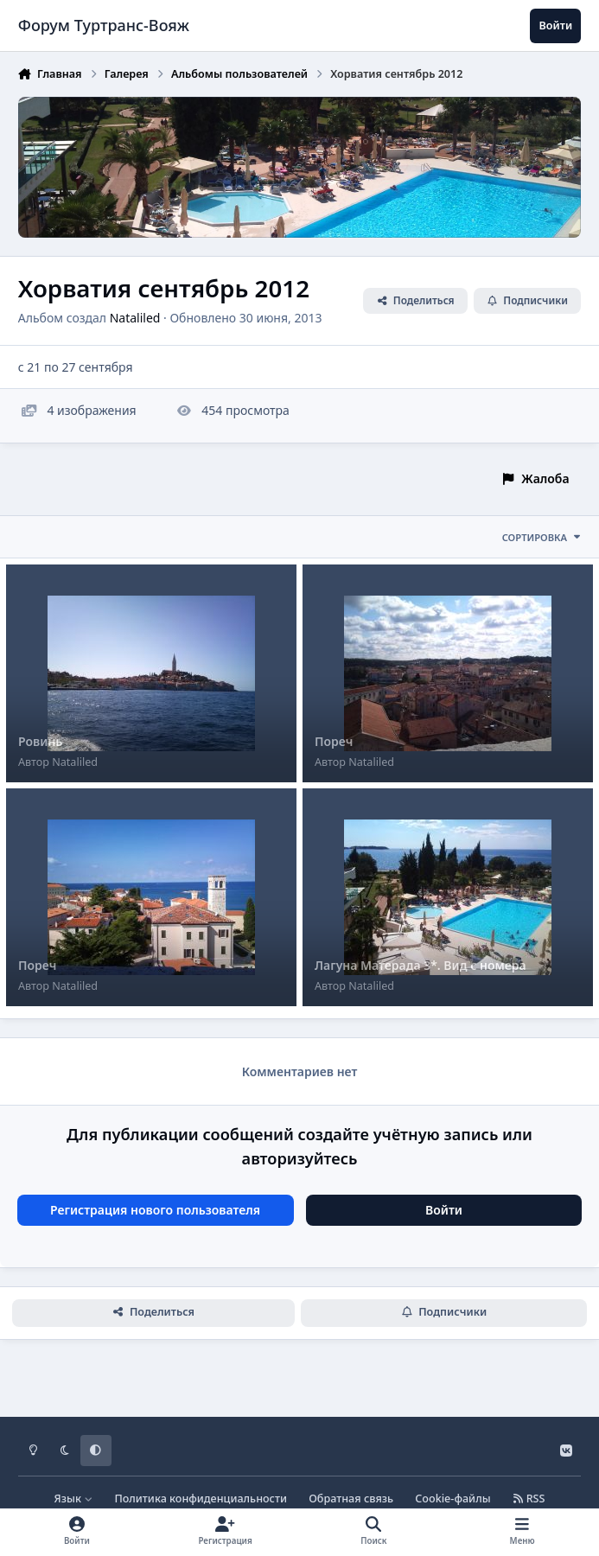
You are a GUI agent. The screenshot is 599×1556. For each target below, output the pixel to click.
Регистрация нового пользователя (155, 1210)
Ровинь (40, 741)
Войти (443, 1210)
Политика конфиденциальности (200, 1498)
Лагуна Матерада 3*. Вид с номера (420, 965)
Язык (73, 1498)
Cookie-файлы (452, 1498)
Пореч (334, 741)
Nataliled (135, 317)
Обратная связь (351, 1498)
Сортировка (542, 537)
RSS (529, 1498)
